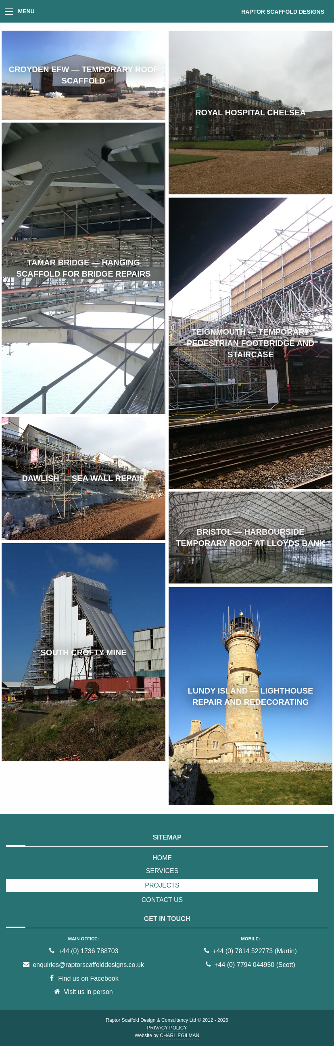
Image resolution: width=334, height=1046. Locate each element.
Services (162, 870)
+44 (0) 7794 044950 (244, 964)
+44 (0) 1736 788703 (83, 951)
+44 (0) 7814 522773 (243, 951)
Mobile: (250, 938)
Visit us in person (83, 991)
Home (162, 857)
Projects (162, 885)
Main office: (83, 938)
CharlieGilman (179, 1035)
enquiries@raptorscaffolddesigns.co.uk (83, 964)
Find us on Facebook (83, 978)
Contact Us (162, 899)
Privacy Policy (167, 1028)
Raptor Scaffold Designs (282, 11)
